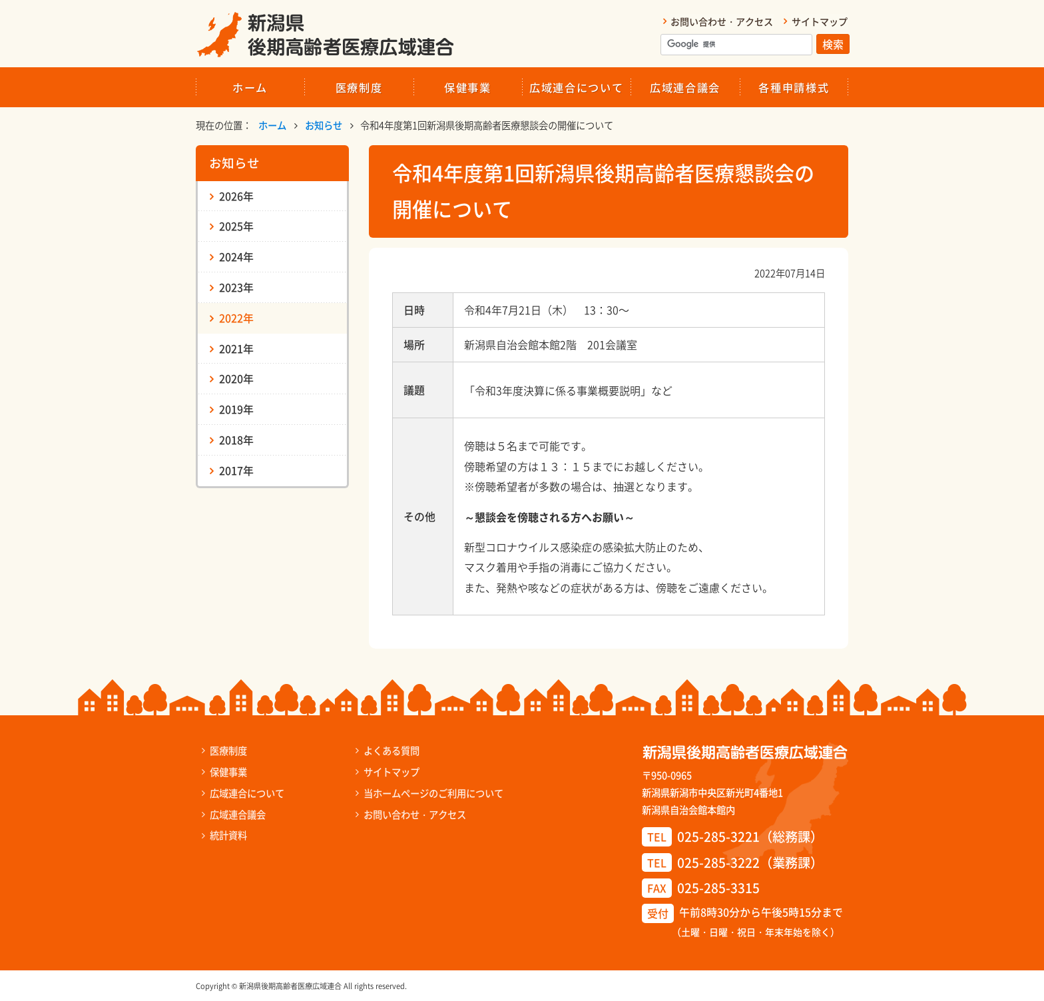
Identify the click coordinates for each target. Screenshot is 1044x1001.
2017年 (236, 470)
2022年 (236, 317)
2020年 (236, 378)
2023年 (236, 286)
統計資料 (227, 834)
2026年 (236, 195)
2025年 (236, 226)
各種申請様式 (793, 87)
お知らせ (323, 124)
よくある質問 (388, 750)
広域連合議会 (685, 87)
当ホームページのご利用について (430, 792)
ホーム (250, 87)
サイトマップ (820, 21)
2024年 (236, 256)
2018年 (236, 439)
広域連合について (576, 87)
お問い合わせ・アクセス (722, 21)
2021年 (236, 348)
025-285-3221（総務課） (750, 836)
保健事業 (468, 87)
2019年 (236, 408)
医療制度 (359, 87)
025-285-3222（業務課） (750, 861)
